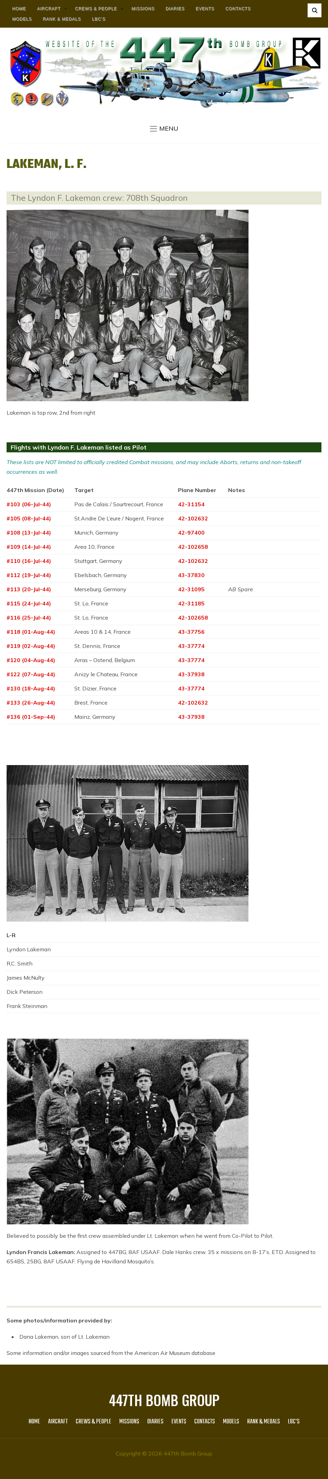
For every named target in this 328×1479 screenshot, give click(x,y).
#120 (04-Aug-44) (31, 660)
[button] (164, 128)
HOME (19, 8)
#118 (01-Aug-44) (31, 631)
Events (205, 8)
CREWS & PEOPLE (96, 8)
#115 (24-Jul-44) (29, 603)
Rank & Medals (62, 19)
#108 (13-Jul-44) (29, 532)
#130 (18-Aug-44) (31, 688)
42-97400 (191, 532)
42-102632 (193, 518)
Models (22, 19)
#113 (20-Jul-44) (29, 589)
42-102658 (193, 546)
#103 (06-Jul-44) (29, 504)
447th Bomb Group (164, 1399)
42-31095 (191, 589)
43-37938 (191, 674)
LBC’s (98, 19)
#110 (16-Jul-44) (29, 560)
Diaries (175, 8)
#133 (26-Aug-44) (31, 702)
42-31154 (191, 504)
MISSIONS (142, 8)
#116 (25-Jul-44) (29, 617)
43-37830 (191, 575)
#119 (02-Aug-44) (31, 645)
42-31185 (191, 603)
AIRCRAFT (48, 8)
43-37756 (191, 631)
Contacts (238, 8)
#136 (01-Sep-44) (31, 716)
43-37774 (191, 645)
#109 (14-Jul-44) (29, 546)
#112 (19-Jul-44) (29, 575)
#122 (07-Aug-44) (31, 674)
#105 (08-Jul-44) (29, 518)
